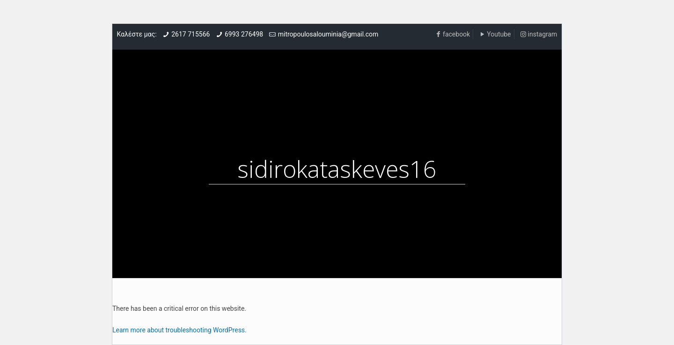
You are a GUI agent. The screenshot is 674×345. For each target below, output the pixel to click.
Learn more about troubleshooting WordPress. (179, 330)
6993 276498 (244, 34)
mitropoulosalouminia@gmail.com (328, 34)
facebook (456, 34)
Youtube (499, 34)
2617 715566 (190, 34)
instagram (542, 34)
